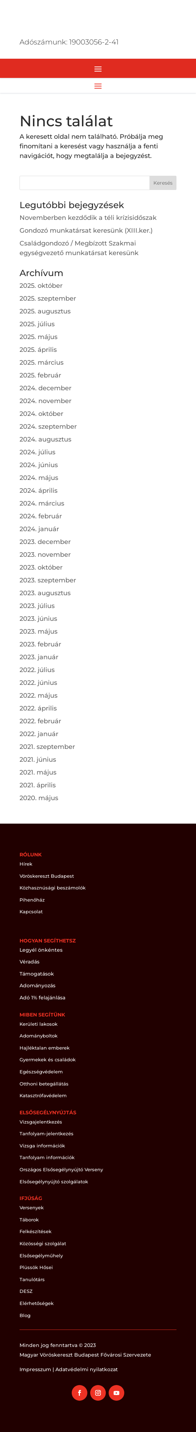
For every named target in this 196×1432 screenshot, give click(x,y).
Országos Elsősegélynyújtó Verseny (61, 1169)
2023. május (39, 631)
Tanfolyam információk (47, 1157)
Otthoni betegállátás (44, 1084)
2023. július (37, 606)
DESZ (26, 1291)
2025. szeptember (48, 298)
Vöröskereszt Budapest (47, 876)
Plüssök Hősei (36, 1267)
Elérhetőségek (37, 1303)
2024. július (37, 452)
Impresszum (35, 1369)
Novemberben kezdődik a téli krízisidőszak (88, 218)
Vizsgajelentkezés (41, 1122)
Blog (25, 1315)
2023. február (40, 644)
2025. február (40, 375)
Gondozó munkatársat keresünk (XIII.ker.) (86, 230)
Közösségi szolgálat (43, 1243)
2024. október (41, 414)
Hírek (26, 864)
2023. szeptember (48, 580)
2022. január (39, 734)
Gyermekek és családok (48, 1059)
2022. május (39, 695)
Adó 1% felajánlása (42, 997)
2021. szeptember (47, 747)
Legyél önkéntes (41, 950)
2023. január (39, 657)
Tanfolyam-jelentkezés (47, 1133)
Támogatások (37, 974)
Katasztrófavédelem (43, 1095)
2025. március (42, 362)
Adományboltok (39, 1036)
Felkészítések (35, 1231)
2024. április (39, 491)
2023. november (45, 555)
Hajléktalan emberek (45, 1048)
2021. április (38, 785)
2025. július (37, 324)
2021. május (38, 772)
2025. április (38, 350)
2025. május (39, 337)
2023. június (38, 619)
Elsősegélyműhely (41, 1255)
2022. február (40, 721)
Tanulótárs (32, 1279)
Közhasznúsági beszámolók (53, 888)
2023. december (45, 542)
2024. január (39, 529)
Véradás (29, 961)
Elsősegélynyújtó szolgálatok (54, 1181)
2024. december (45, 388)
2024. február (41, 516)
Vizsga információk (42, 1145)
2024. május (39, 478)
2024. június (39, 465)
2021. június (38, 759)
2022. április (38, 708)
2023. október (41, 567)
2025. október (41, 286)
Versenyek (32, 1207)
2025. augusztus (45, 311)
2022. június (38, 683)
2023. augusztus (45, 593)
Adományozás (37, 985)
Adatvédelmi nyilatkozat (86, 1369)
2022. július (37, 670)
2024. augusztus (45, 439)
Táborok (29, 1219)
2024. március (42, 503)
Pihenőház (32, 900)
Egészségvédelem (41, 1071)
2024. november (45, 401)
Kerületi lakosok (39, 1024)
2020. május (39, 798)
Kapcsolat (31, 911)
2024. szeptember (48, 426)
